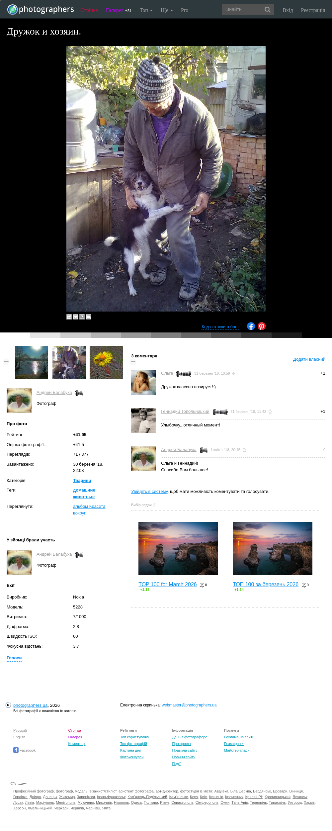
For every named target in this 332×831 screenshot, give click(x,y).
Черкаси (61, 808)
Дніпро (35, 797)
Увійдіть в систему (149, 491)
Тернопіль (258, 802)
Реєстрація (313, 10)
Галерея (119, 10)
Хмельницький (40, 808)
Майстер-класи (237, 750)
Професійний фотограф (33, 791)
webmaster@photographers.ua (189, 705)
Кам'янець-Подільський (147, 797)
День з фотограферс (189, 737)
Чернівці (93, 808)
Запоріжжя (86, 797)
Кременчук (234, 797)
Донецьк (50, 797)
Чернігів (77, 808)
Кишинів (216, 797)
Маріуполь (45, 802)
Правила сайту (184, 750)
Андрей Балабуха (54, 392)
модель (81, 791)
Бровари (280, 791)
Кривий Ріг (254, 797)
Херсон (19, 808)
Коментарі (77, 744)
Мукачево (86, 802)
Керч (194, 797)
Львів (29, 802)
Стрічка (89, 10)
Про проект (181, 744)
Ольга (167, 373)
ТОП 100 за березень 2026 (265, 584)
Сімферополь (207, 802)
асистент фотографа (136, 791)
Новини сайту (183, 757)
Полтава (151, 802)
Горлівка (20, 797)
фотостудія (189, 791)
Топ (146, 10)
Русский (20, 730)
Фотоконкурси (131, 757)
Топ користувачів (134, 737)
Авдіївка (221, 791)
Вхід (288, 10)
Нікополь (121, 802)
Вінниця (296, 791)
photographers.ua (30, 705)
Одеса (136, 802)
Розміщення (234, 744)
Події (176, 764)
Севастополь (182, 802)
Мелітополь (66, 802)
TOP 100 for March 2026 (167, 584)
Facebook (24, 750)
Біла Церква (240, 791)
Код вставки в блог (220, 326)
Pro (184, 10)
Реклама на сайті (238, 737)
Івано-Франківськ (111, 797)
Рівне (164, 802)
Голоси (14, 657)
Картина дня (130, 750)
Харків (309, 802)
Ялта (106, 808)
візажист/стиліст (102, 791)
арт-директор (167, 791)
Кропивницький (277, 797)
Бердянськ (262, 791)
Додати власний (309, 359)
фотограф (64, 791)
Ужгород (295, 802)
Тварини (82, 480)
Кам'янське (178, 797)
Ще (167, 10)
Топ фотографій (133, 744)
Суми (224, 802)
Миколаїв (104, 802)
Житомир (67, 797)
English (19, 737)
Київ (203, 797)
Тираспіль (277, 802)
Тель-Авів (239, 802)
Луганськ (299, 797)
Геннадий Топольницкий (185, 411)
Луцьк (18, 802)
